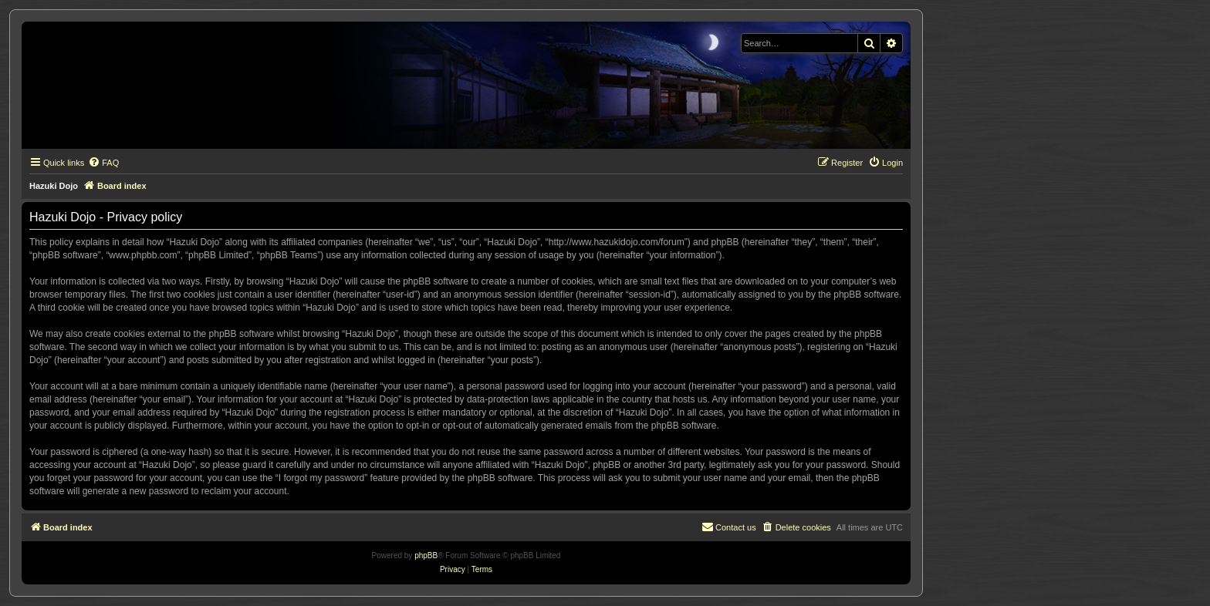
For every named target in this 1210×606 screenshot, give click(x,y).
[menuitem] (103, 162)
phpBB (426, 555)
